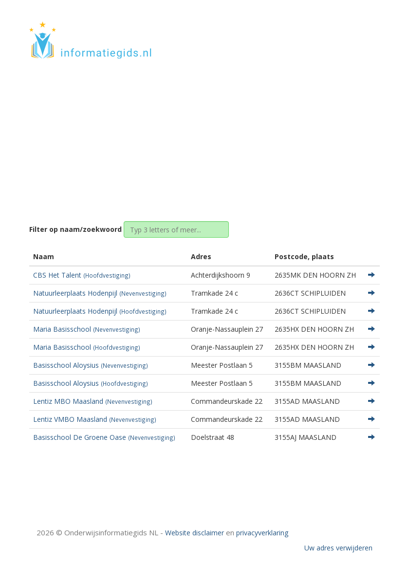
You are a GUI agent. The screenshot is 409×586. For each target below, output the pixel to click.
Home (147, 132)
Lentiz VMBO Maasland (94, 419)
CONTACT (353, 30)
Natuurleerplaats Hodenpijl (100, 293)
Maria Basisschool (86, 329)
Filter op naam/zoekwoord (75, 229)
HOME (315, 30)
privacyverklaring (262, 532)
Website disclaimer (194, 532)
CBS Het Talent (81, 275)
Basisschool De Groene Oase (104, 437)
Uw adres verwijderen (338, 547)
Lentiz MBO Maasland (92, 401)
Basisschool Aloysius (90, 365)
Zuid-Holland (188, 132)
